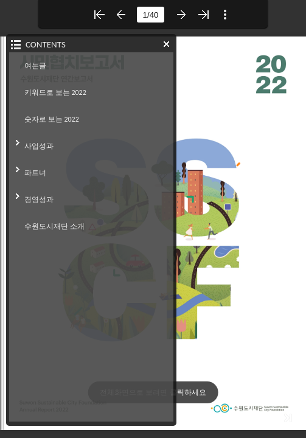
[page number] (150, 15)
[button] (99, 14)
